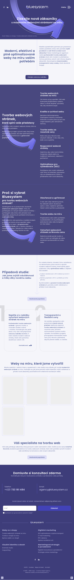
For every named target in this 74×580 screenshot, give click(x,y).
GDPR (26, 567)
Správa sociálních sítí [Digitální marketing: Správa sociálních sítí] (45, 540)
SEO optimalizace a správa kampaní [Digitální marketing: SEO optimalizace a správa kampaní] (51, 533)
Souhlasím (8, 513)
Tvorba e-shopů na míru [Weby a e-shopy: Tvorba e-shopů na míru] (10, 536)
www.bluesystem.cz (43, 572)
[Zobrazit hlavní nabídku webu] (66, 7)
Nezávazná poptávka (37, 299)
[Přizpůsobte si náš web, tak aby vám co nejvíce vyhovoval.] (72, 578)
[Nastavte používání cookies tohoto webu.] (2, 578)
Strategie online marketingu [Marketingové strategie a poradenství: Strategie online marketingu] (48, 552)
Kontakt (47, 567)
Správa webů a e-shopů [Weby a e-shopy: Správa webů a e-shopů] (10, 538)
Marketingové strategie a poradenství (48, 546)
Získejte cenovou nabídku (37, 77)
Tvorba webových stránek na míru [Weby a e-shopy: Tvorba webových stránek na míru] (14, 533)
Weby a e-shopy (9, 530)
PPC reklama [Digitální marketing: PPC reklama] (42, 538)
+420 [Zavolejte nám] (14, 489)
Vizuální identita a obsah (13, 545)
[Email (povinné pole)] (19, 508)
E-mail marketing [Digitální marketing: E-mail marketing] (44, 536)
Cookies (31, 567)
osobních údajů (27, 513)
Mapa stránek (39, 567)
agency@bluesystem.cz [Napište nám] (53, 489)
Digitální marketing (47, 530)
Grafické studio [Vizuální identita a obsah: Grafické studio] (7, 548)
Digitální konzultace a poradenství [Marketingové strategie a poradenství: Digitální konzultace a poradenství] (50, 550)
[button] (13, 390)
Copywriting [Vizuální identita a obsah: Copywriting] (6, 550)
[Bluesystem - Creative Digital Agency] (37, 7)
